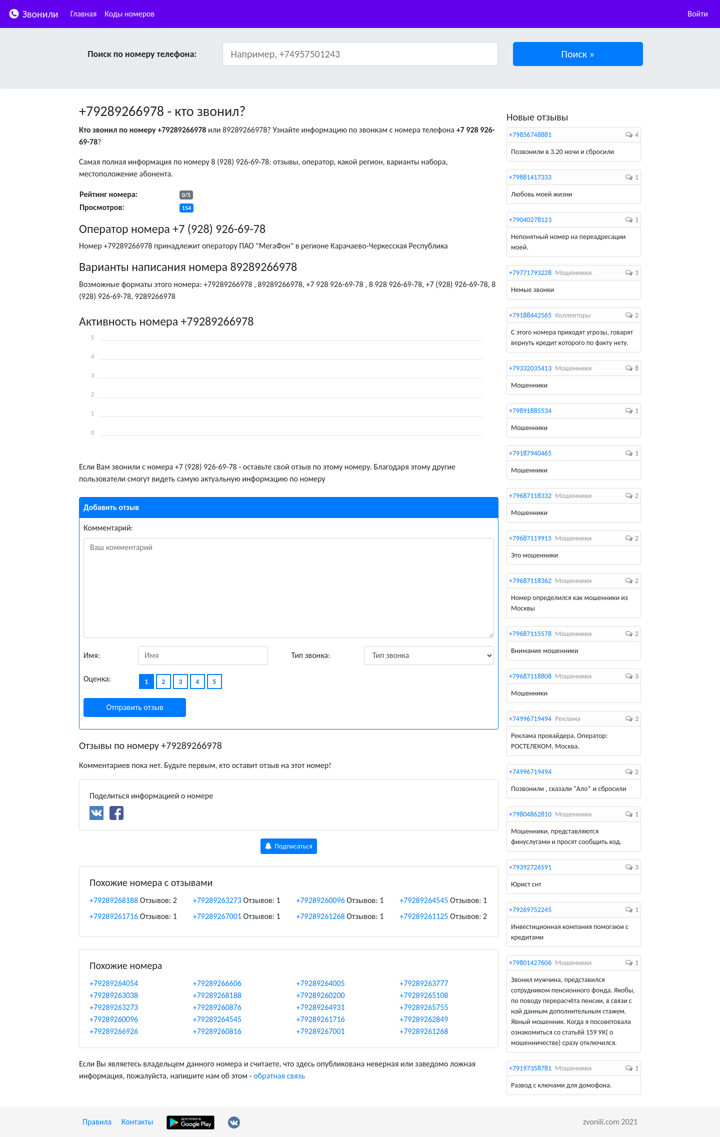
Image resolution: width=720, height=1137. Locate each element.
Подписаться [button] (288, 846)
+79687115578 (530, 634)
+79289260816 (217, 1031)
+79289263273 (217, 900)
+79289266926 (114, 1031)
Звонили (33, 13)
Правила (97, 1121)
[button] (578, 54)
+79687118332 (530, 496)
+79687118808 (530, 676)
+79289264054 (114, 983)
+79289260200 (320, 995)
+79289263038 (114, 995)
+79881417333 (530, 177)
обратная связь (279, 1075)
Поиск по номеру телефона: (142, 54)
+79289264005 (320, 983)
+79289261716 (114, 916)
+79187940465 (530, 453)
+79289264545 (424, 900)
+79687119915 (530, 538)
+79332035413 (530, 368)
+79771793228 (530, 272)
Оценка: (97, 679)
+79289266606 (217, 983)
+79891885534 (530, 410)
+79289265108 (424, 995)
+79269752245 (530, 910)
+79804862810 (530, 814)
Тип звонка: (311, 655)
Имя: (92, 655)
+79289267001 (217, 916)
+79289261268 (320, 916)
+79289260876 (217, 1007)
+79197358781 (530, 1068)
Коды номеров (129, 13)
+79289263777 (424, 983)
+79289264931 (320, 1007)
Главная (83, 13)
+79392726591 (530, 867)
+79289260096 (320, 900)
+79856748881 (530, 134)
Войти (698, 13)
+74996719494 (530, 718)
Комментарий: (108, 527)
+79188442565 (530, 315)
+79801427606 (530, 962)
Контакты (138, 1121)
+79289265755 (424, 1007)
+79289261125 (424, 916)
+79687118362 (530, 580)
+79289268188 (114, 900)
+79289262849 (424, 1019)
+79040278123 (530, 220)
